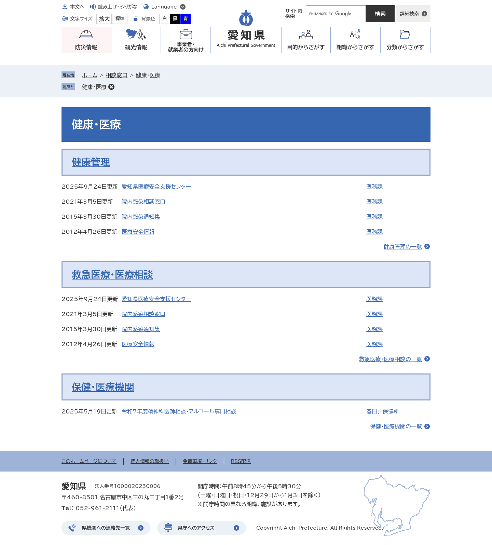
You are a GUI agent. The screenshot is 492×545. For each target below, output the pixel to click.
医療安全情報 (138, 231)
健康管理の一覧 (403, 246)
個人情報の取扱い (150, 461)
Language (164, 6)
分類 (405, 47)
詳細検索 (409, 13)
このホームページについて (89, 461)
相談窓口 (116, 75)
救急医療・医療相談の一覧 (390, 359)
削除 (111, 87)
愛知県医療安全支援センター (156, 186)
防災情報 (86, 47)
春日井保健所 (382, 411)
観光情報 (136, 47)
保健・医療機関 (103, 387)
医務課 (374, 186)
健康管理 (91, 162)
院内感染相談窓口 (143, 201)
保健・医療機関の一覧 (396, 426)
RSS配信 (241, 461)
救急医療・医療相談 (112, 274)
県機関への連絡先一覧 (106, 528)
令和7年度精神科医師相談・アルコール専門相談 (179, 411)
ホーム (89, 75)
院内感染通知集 (141, 216)
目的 (306, 47)
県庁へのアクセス (196, 528)
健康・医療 (94, 87)
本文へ (77, 6)
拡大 (104, 19)
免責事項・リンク (200, 461)
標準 (119, 18)
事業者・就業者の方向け (186, 47)
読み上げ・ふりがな (118, 6)
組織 (355, 47)
